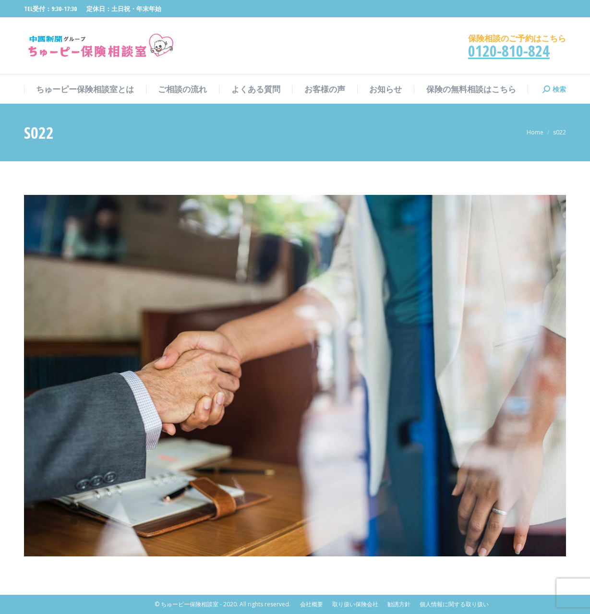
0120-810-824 (509, 50)
